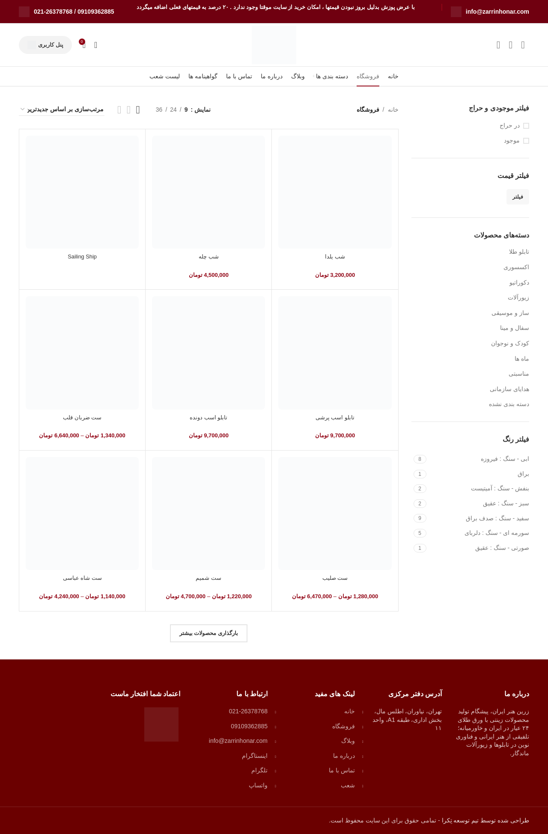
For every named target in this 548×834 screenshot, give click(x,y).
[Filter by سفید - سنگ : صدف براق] (479, 518)
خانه (393, 109)
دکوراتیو (519, 282)
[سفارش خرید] (61, 110)
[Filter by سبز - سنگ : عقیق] (479, 503)
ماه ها (522, 358)
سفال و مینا (514, 327)
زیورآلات (518, 297)
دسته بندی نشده (509, 404)
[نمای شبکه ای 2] (119, 109)
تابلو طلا (519, 251)
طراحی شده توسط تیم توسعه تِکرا (484, 820)
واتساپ (258, 785)
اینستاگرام (255, 755)
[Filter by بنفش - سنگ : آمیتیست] (479, 488)
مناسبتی (519, 373)
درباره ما (344, 755)
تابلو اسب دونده (209, 417)
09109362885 (95, 11)
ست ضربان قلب (82, 417)
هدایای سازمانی (509, 389)
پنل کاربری (45, 45)
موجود (512, 140)
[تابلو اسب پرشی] (334, 352)
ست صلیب (335, 577)
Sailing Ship (82, 256)
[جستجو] (95, 44)
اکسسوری (516, 267)
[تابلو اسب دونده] (208, 352)
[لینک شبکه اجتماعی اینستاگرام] (523, 45)
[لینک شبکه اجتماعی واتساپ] (510, 45)
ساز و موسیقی (510, 312)
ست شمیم (208, 577)
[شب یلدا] (334, 192)
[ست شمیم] (208, 513)
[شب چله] (208, 192)
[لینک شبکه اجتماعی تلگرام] (498, 45)
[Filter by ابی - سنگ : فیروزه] (479, 459)
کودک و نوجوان (510, 343)
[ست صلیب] (334, 513)
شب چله (208, 256)
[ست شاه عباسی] (82, 513)
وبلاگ (348, 740)
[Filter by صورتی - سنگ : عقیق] (479, 548)
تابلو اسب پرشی (335, 417)
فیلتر (517, 197)
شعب (348, 785)
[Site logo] (274, 44)
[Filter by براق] (479, 474)
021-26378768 (53, 11)
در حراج (510, 125)
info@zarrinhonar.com (497, 11)
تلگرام (259, 770)
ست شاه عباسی (82, 577)
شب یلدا (334, 256)
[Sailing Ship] (82, 192)
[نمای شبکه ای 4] (129, 109)
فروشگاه (343, 726)
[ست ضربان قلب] (82, 352)
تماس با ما (342, 770)
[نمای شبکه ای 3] (138, 109)
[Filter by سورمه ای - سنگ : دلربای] (479, 533)
